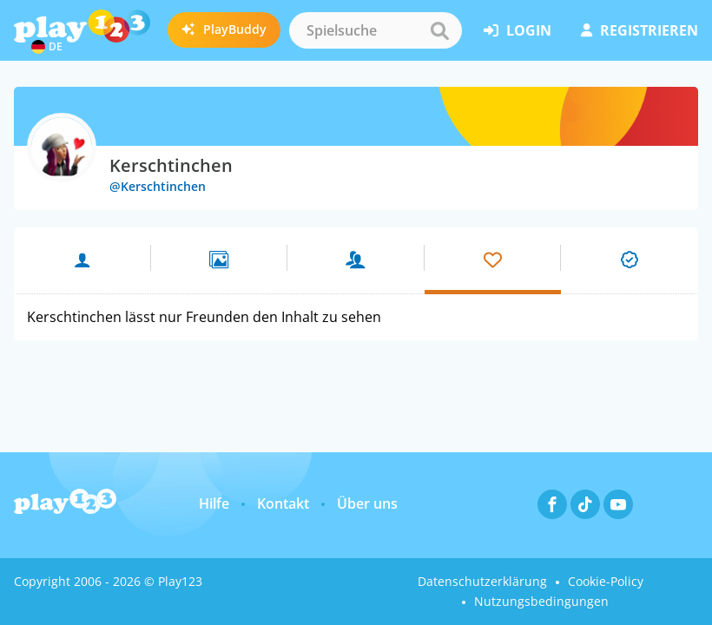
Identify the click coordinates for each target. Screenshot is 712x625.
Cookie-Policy (605, 581)
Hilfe (214, 503)
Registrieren (639, 30)
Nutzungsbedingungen (541, 601)
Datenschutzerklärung (482, 581)
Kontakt (283, 503)
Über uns (367, 503)
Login (517, 30)
